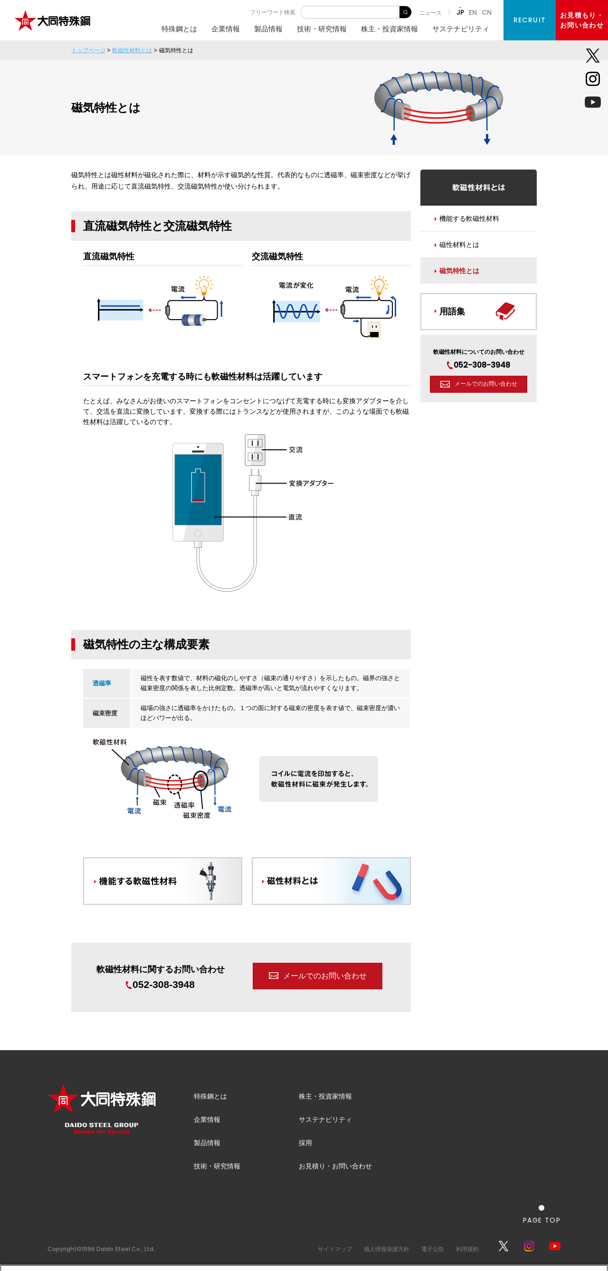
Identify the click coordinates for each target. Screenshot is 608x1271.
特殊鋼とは (179, 29)
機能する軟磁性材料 (469, 218)
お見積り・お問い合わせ (335, 1166)
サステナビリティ (460, 29)
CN (487, 12)
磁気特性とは (459, 270)
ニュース (430, 13)
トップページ (88, 50)
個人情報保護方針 (386, 1249)
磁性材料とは (459, 244)
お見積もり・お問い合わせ (582, 20)
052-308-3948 (160, 984)
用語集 (452, 311)
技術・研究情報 (322, 29)
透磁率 (102, 683)
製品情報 (268, 29)
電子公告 (432, 1249)
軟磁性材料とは (132, 50)
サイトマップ (335, 1249)
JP (460, 12)
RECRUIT (529, 20)
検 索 (405, 12)
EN (473, 12)
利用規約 (467, 1249)
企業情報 (225, 29)
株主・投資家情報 (389, 29)
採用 (305, 1143)
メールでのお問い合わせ (325, 976)
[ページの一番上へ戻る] (541, 1214)
